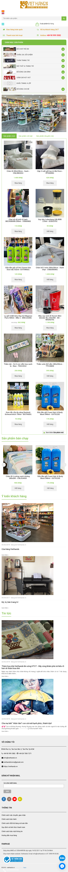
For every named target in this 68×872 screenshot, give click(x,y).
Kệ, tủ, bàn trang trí (10, 602)
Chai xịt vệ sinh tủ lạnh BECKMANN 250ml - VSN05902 (18, 220)
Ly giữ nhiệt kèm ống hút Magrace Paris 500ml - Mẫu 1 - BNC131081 (18, 317)
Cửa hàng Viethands (10, 549)
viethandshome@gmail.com (14, 762)
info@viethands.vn (10, 758)
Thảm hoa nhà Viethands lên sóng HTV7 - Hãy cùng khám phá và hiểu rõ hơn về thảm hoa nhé (33, 667)
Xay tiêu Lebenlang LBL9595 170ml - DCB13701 (50, 220)
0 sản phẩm (44, 24)
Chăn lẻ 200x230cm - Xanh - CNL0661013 (18, 172)
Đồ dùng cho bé (16, 89)
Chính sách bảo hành (9, 819)
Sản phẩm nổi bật (25, 136)
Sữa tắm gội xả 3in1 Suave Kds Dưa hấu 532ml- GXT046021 (18, 269)
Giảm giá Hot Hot (17, 78)
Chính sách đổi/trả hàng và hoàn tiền (15, 823)
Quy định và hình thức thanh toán (13, 827)
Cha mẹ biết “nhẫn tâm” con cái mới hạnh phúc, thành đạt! (27, 723)
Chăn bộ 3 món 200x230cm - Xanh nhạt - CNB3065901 (50, 269)
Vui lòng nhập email (10, 783)
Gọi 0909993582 (11, 870)
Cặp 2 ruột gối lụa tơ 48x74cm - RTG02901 (50, 172)
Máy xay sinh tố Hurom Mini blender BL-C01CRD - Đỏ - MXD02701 (49, 318)
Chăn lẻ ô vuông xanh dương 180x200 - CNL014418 (18, 477)
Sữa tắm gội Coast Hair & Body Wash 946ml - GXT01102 (50, 413)
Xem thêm (54, 432)
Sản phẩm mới (9, 136)
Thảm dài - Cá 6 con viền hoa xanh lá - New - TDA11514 (18, 365)
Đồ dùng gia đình (16, 72)
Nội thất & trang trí (18, 66)
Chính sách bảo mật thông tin (12, 831)
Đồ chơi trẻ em (16, 49)
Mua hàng (18, 183)
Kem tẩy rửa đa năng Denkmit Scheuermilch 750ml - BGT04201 (18, 413)
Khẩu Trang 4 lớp (17, 83)
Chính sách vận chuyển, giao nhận (14, 815)
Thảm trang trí (16, 60)
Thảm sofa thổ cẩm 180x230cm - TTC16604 (50, 365)
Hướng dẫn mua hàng (9, 835)
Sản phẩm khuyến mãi (45, 136)
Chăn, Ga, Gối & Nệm (17, 55)
